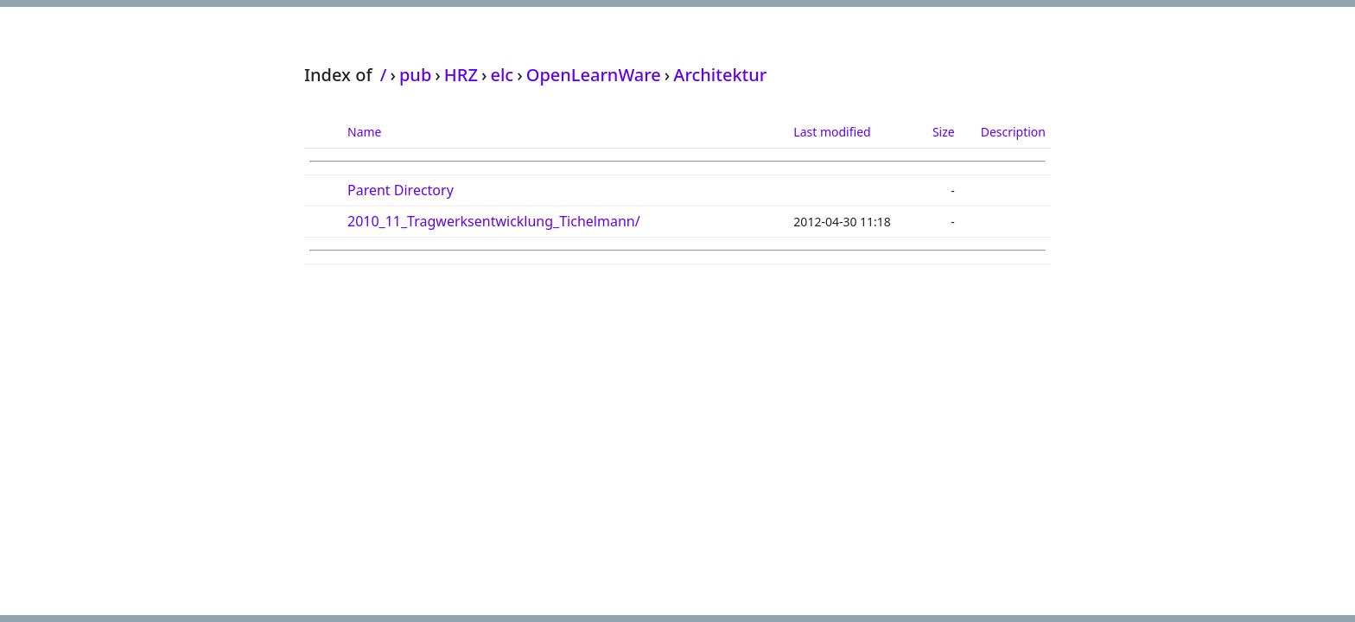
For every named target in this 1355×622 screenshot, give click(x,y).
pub (415, 74)
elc (501, 74)
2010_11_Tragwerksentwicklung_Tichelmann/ (493, 221)
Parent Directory (400, 190)
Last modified (831, 132)
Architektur (720, 74)
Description (1013, 132)
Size (943, 132)
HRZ (461, 74)
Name (364, 132)
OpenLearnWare (593, 74)
